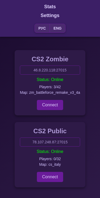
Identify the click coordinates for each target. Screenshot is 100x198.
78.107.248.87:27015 (49, 142)
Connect (50, 105)
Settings (50, 15)
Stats (50, 6)
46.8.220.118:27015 (50, 70)
